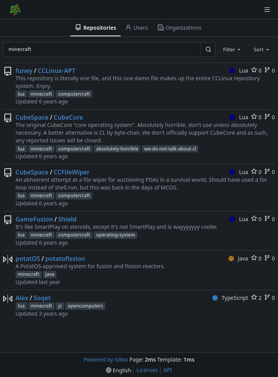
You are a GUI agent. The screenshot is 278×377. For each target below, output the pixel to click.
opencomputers (85, 306)
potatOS (27, 258)
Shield (67, 219)
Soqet (42, 298)
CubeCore (68, 117)
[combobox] (232, 49)
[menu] (118, 370)
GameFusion (34, 219)
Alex (21, 298)
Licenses (147, 370)
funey (23, 70)
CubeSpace (31, 117)
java (49, 274)
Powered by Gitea (106, 359)
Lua (239, 70)
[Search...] (208, 49)
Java (238, 258)
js (59, 306)
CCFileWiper (72, 172)
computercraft (74, 94)
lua (21, 94)
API (168, 370)
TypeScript (230, 297)
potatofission (65, 258)
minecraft (41, 94)
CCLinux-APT (57, 70)
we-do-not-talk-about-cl (170, 148)
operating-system (115, 235)
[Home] (15, 10)
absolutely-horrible (117, 148)
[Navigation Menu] (267, 10)
